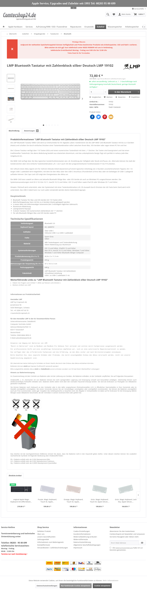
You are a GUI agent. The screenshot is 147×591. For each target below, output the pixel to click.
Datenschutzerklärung (82, 541)
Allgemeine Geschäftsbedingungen (87, 543)
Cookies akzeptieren (102, 586)
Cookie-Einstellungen (82, 530)
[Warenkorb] (139, 14)
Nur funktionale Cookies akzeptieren (75, 586)
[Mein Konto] (124, 14)
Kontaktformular (43, 543)
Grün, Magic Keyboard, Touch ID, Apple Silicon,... (99, 499)
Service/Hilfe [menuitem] (138, 9)
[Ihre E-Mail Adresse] (124, 541)
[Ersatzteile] (89, 27)
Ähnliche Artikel (15, 474)
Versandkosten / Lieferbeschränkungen (52, 546)
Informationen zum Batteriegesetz (50, 541)
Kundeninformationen (82, 533)
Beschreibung (14, 131)
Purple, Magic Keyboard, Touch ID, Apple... (47, 499)
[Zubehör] (100, 27)
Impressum (78, 546)
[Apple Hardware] (15, 27)
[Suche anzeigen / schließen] (107, 14)
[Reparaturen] (76, 27)
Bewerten (120, 97)
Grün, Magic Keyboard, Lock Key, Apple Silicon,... (126, 499)
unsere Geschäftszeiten (46, 535)
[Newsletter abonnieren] (142, 541)
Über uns (40, 533)
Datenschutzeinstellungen (47, 586)
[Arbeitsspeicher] (132, 27)
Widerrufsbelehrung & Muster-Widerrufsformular (85, 536)
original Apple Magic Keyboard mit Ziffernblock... (21, 499)
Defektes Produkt (44, 530)
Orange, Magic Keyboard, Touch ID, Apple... (73, 499)
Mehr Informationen (110, 580)
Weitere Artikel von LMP (20, 285)
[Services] (29, 27)
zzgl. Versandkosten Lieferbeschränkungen (111, 79)
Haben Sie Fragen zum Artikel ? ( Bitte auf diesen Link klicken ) (35, 283)
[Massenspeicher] (115, 27)
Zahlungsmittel (43, 538)
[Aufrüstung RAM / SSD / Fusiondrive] (51, 27)
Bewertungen (31, 130)
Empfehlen (134, 97)
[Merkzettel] (113, 14)
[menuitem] (90, 14)
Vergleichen (95, 97)
